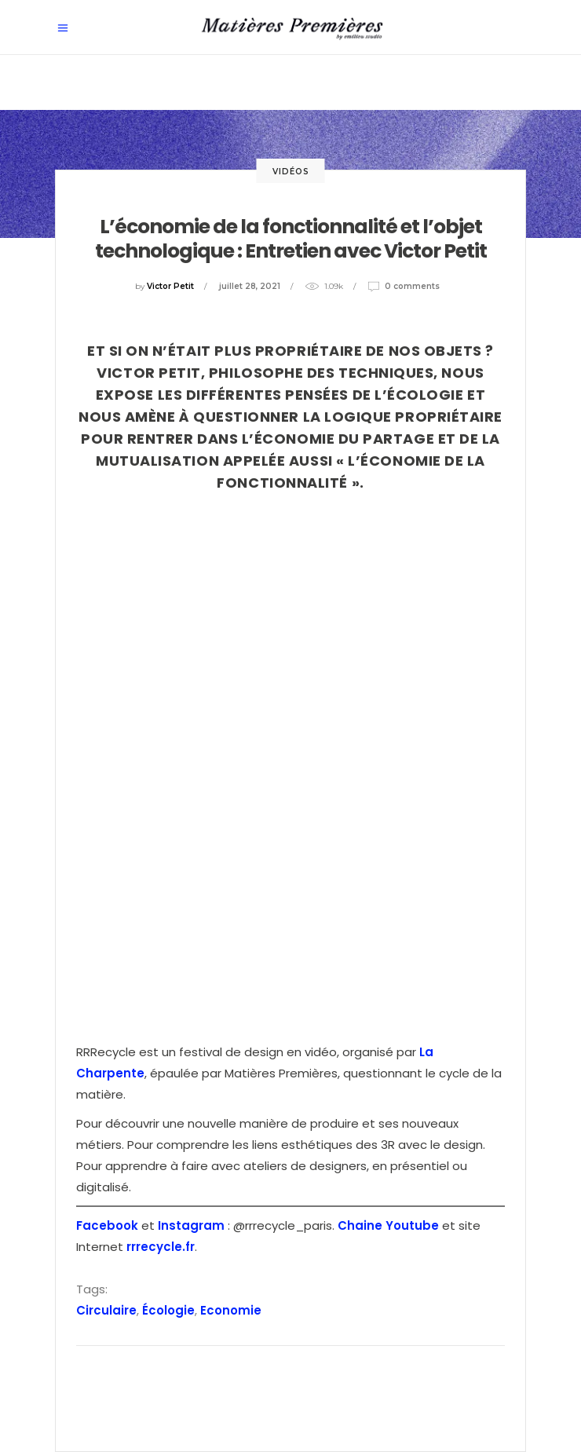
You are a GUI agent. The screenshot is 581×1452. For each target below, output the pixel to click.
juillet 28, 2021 (249, 286)
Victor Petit (170, 286)
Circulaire (106, 1310)
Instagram (191, 1225)
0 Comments (412, 286)
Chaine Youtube (388, 1225)
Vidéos (290, 171)
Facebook (107, 1225)
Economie (230, 1310)
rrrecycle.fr (160, 1246)
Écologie (168, 1310)
